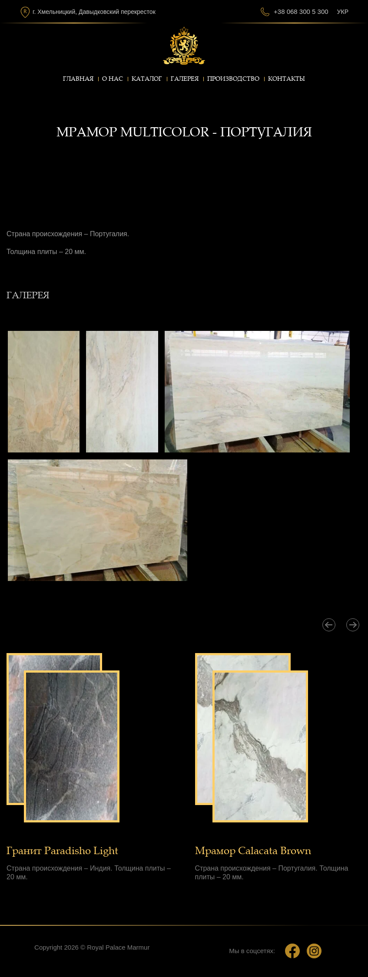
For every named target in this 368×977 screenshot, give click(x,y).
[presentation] (328, 624)
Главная (78, 79)
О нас (112, 79)
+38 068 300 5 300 (301, 11)
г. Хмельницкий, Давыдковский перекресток (94, 11)
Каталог (147, 79)
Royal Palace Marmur (118, 947)
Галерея (185, 79)
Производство (233, 79)
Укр (342, 11)
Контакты (286, 79)
